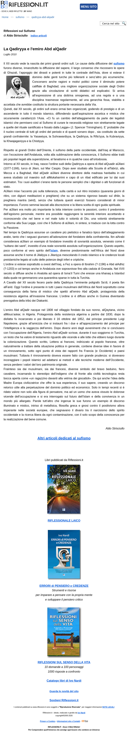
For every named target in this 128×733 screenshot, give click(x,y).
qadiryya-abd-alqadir (43, 17)
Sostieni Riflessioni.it (64, 700)
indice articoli (39, 35)
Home (5, 17)
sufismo (20, 17)
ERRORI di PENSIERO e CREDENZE (64, 585)
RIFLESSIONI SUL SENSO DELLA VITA (64, 662)
